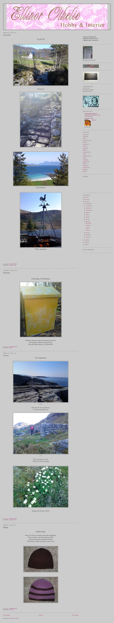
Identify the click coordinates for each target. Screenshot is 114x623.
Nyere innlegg (6, 615)
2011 (86, 201)
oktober (88, 208)
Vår (84, 154)
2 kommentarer (12, 518)
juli (87, 214)
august (87, 212)
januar (87, 237)
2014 (86, 197)
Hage (84, 150)
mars (87, 232)
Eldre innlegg (75, 615)
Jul (83, 138)
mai (87, 219)
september (88, 210)
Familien (85, 165)
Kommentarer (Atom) (14, 618)
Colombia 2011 (86, 156)
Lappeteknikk (86, 152)
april (87, 221)
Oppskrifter (85, 167)
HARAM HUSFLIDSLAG (91, 113)
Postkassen (6, 273)
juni (87, 217)
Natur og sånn (86, 140)
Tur (15, 265)
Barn (84, 171)
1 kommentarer (12, 608)
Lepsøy (11, 265)
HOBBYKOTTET (89, 118)
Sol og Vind (7, 35)
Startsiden (41, 615)
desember (88, 203)
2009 (86, 242)
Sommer (85, 144)
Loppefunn (85, 161)
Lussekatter (93, 120)
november (88, 205)
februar (87, 235)
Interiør (84, 134)
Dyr (84, 158)
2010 (86, 240)
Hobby (11, 347)
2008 (86, 244)
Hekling (5, 527)
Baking (84, 169)
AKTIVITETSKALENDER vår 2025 (92, 115)
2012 (86, 199)
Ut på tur (6, 355)
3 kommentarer (12, 264)
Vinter (84, 146)
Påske (84, 163)
